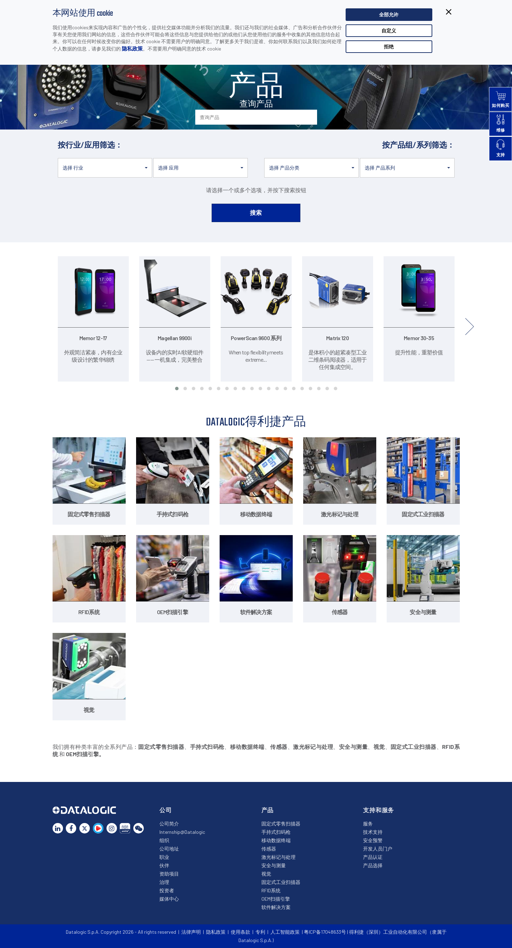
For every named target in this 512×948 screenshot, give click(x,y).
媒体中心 (169, 899)
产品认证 (373, 857)
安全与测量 (273, 865)
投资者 (166, 890)
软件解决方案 (276, 907)
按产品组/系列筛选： (418, 144)
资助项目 (169, 874)
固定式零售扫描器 (280, 823)
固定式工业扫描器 (280, 882)
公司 (165, 809)
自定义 (388, 30)
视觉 (266, 874)
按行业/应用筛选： (90, 144)
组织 (164, 840)
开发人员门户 (377, 849)
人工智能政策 (285, 932)
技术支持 (373, 832)
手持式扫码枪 (276, 832)
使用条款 (240, 932)
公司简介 (169, 823)
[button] (105, 168)
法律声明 (191, 932)
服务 (368, 823)
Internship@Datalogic (182, 832)
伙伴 (164, 865)
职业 (164, 857)
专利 (260, 932)
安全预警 (373, 840)
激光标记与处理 (278, 857)
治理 (164, 882)
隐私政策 (132, 48)
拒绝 (389, 46)
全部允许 (389, 14)
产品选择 (373, 865)
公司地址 (169, 849)
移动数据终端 (276, 840)
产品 (267, 809)
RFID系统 (271, 890)
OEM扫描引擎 (275, 899)
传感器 (268, 849)
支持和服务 (378, 809)
